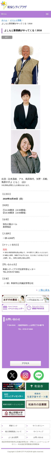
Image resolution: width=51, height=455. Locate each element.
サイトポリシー (38, 426)
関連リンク (13, 426)
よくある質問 (13, 437)
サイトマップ (38, 431)
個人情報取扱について (13, 431)
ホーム (4, 20)
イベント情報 (15, 20)
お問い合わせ (38, 437)
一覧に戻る (44, 290)
